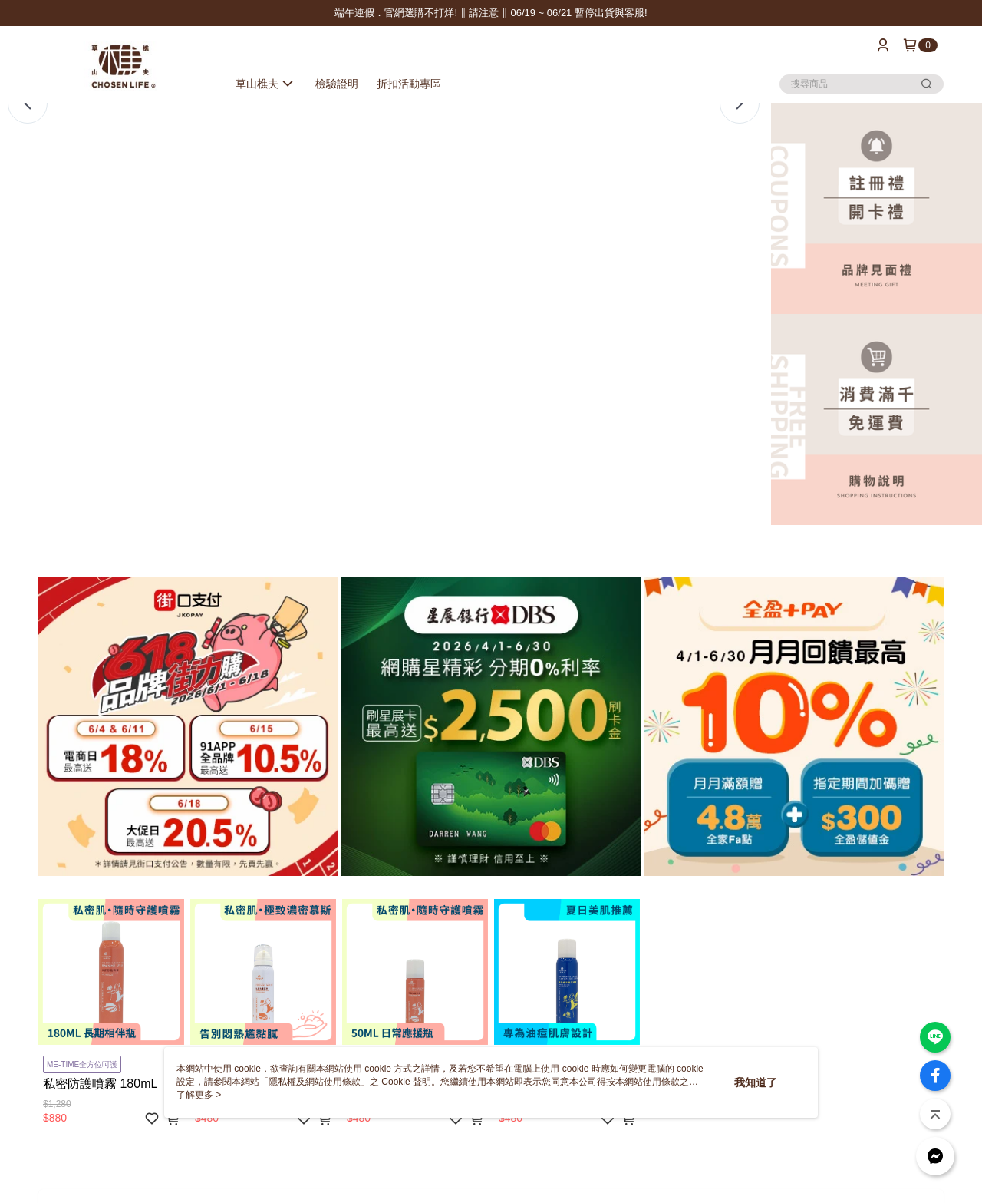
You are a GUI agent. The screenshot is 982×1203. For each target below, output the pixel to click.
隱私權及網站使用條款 (315, 1081)
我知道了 (755, 1082)
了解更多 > (198, 1094)
